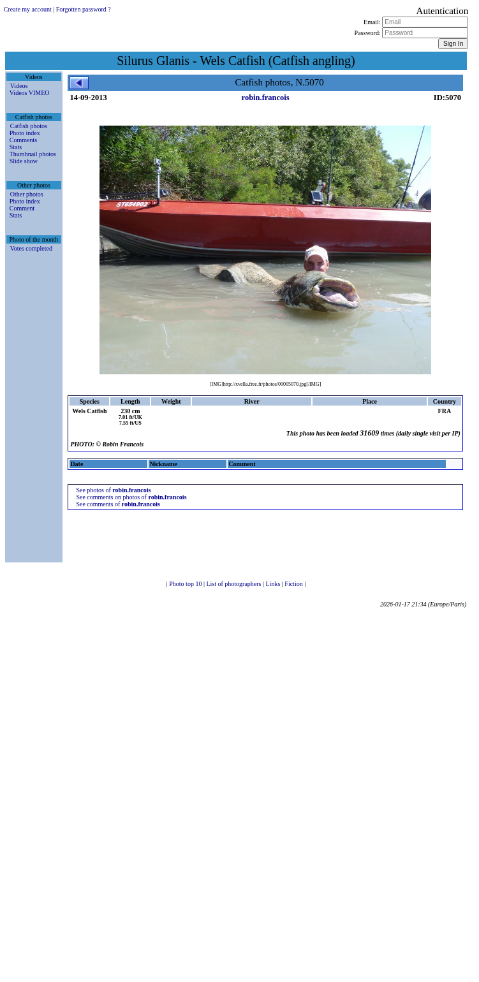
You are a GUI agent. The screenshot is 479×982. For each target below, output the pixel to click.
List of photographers (234, 583)
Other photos (26, 194)
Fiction (294, 583)
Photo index (25, 132)
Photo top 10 (186, 583)
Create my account (28, 9)
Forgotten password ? (83, 9)
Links (274, 583)
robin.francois (266, 97)
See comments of (117, 504)
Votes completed (31, 248)
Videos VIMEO (30, 92)
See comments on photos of (131, 497)
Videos (19, 85)
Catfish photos (28, 125)
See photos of (113, 490)
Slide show (24, 161)
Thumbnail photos (33, 154)
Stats (16, 146)
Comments (23, 139)
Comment (22, 208)
